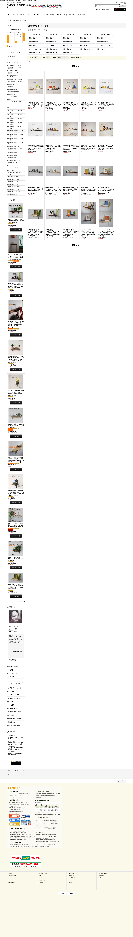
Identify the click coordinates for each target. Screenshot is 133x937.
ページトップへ (122, 780)
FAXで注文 (11, 705)
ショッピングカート (13, 877)
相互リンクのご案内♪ (14, 725)
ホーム (10, 873)
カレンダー (41, 882)
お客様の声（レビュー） (15, 688)
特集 (40, 875)
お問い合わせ (12, 691)
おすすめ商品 (42, 880)
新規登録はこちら (108, 9)
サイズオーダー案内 (13, 694)
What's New (71, 873)
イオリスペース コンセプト (15, 683)
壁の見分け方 (12, 722)
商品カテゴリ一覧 (43, 873)
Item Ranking (12, 882)
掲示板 (70, 882)
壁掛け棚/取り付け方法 (14, 712)
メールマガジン (12, 673)
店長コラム (71, 875)
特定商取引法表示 (13, 666)
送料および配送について (15, 708)
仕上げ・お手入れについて (15, 718)
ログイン (99, 9)
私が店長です (12, 660)
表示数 (31, 57)
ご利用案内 (11, 670)
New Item (41, 877)
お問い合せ (11, 677)
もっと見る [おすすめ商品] (22, 601)
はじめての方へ (12, 701)
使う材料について (13, 715)
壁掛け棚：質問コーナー (15, 698)
